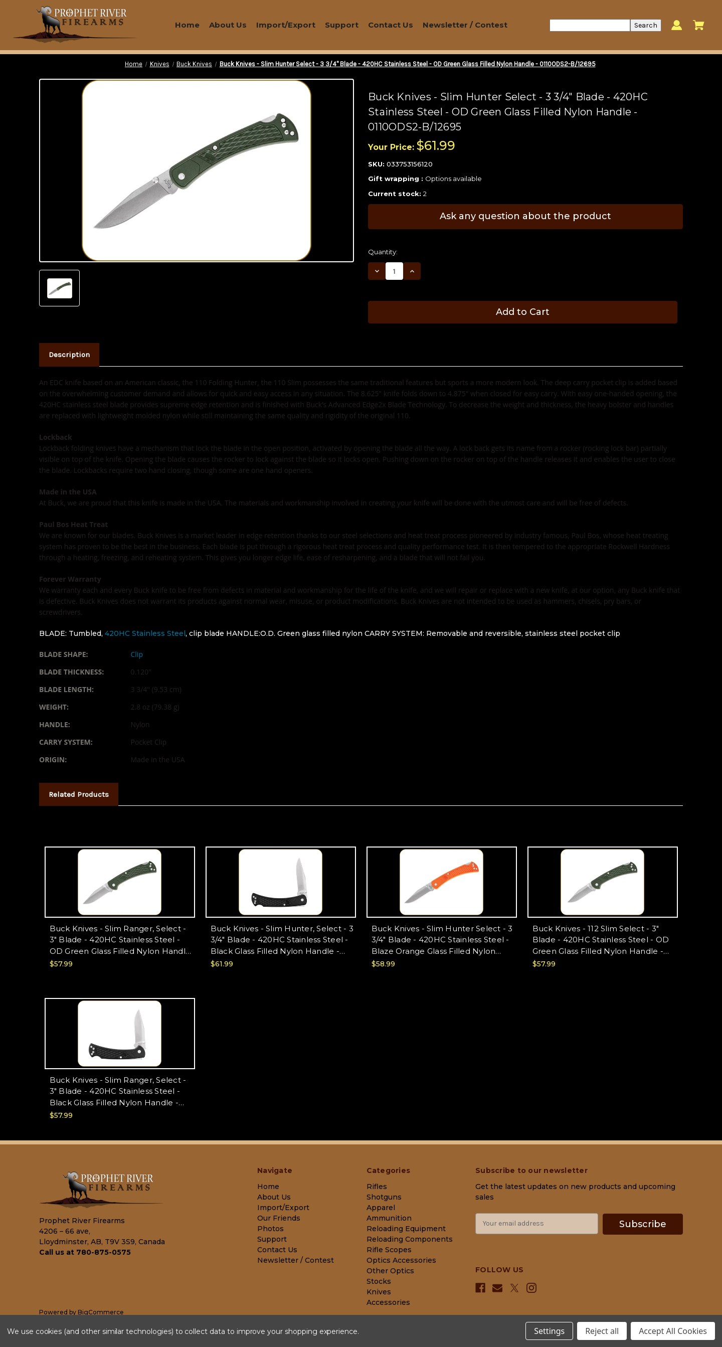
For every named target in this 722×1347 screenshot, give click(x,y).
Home (187, 25)
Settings (549, 1330)
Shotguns (384, 1197)
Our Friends (278, 1218)
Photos (270, 1228)
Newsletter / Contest (465, 25)
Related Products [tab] (79, 794)
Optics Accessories (401, 1260)
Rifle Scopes (389, 1249)
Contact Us (390, 25)
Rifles (377, 1186)
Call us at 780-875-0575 (85, 1252)
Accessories (388, 1302)
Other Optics (390, 1270)
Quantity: (383, 252)
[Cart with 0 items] (698, 25)
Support (341, 25)
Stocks (379, 1281)
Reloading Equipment (406, 1228)
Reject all (602, 1330)
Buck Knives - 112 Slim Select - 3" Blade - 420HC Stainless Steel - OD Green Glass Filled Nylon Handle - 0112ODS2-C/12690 (600, 940)
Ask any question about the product (525, 216)
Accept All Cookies (673, 1330)
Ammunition (389, 1218)
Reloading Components (410, 1239)
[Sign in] (676, 25)
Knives (379, 1291)
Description (69, 354)
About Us (228, 25)
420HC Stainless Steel (145, 633)
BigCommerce (101, 1312)
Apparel (381, 1207)
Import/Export (285, 25)
